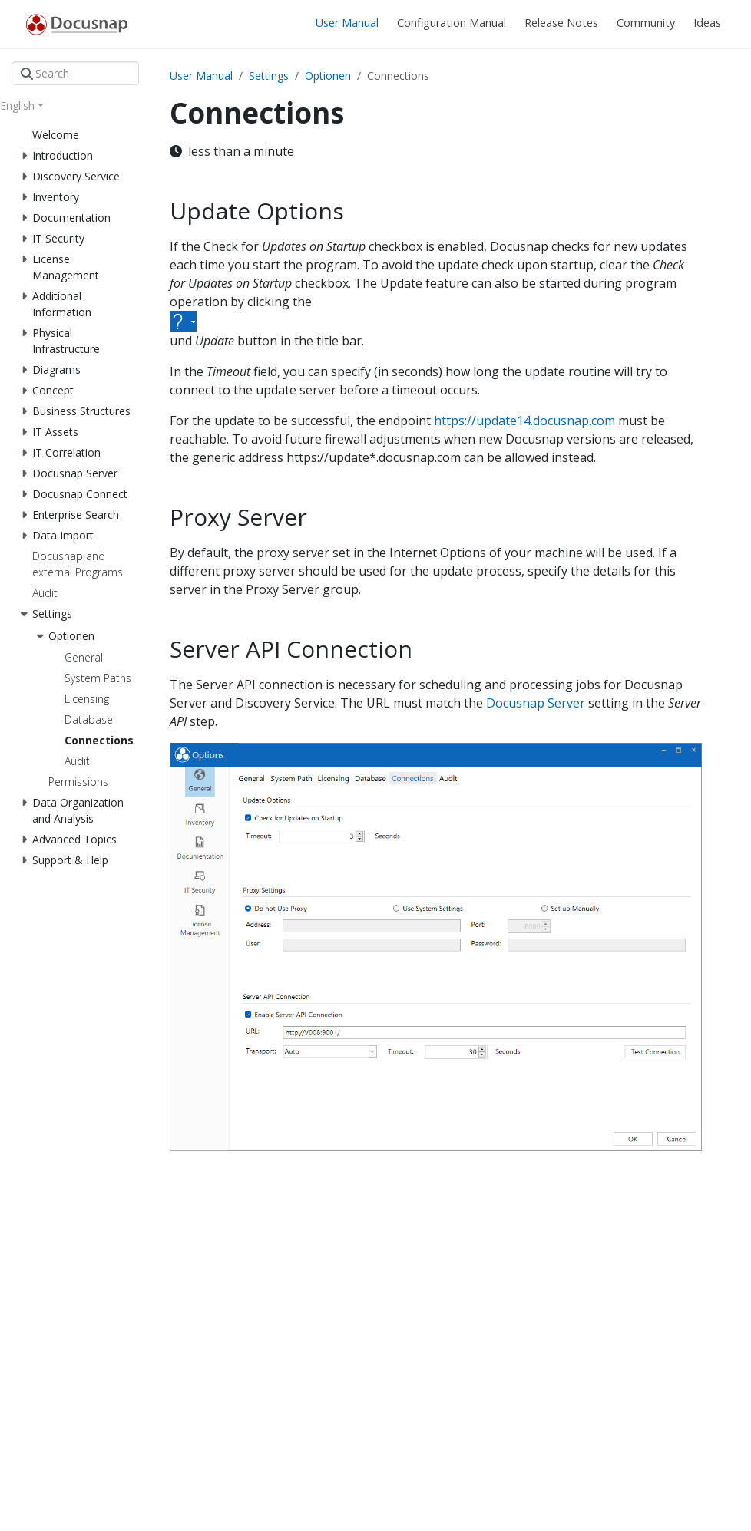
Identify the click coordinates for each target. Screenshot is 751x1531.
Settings (269, 75)
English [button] (17, 105)
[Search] (75, 73)
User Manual (201, 75)
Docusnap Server (535, 703)
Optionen (328, 75)
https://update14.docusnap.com (524, 420)
